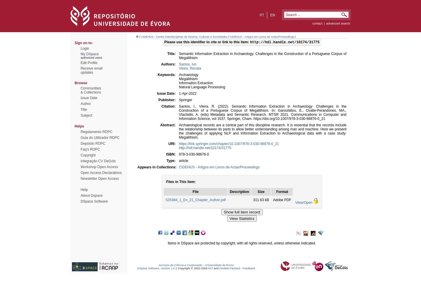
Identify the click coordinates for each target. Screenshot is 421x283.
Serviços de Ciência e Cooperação (181, 265)
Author (86, 104)
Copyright (88, 155)
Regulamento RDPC (97, 132)
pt (262, 15)
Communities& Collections (91, 90)
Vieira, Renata (190, 69)
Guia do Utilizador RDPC (100, 138)
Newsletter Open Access (100, 179)
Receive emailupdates (92, 70)
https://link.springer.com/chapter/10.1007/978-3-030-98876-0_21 (229, 144)
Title (84, 110)
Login (85, 48)
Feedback (249, 268)
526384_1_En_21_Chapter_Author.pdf (195, 201)
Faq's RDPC (90, 149)
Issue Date (89, 98)
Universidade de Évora (219, 265)
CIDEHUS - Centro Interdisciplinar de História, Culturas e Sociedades (184, 36)
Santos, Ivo (187, 65)
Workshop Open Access (99, 167)
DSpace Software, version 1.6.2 (157, 268)
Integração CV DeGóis (98, 161)
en (272, 15)
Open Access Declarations (101, 173)
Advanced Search (338, 23)
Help (84, 190)
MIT (210, 268)
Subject (86, 115)
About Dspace (92, 196)
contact (317, 23)
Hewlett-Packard (229, 268)
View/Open (303, 203)
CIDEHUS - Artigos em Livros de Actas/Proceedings (262, 36)
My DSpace (90, 54)
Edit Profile (89, 63)
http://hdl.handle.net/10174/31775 (205, 148)
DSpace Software (94, 201)
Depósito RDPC (93, 144)
